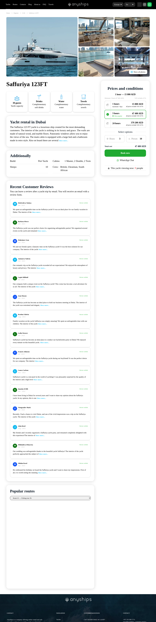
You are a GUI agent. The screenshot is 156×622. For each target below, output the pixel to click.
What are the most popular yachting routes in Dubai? (101, 548)
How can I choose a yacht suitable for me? (98, 552)
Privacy (58, 574)
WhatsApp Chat (125, 160)
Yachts (8, 4)
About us (37, 4)
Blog (30, 4)
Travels (51, 4)
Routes (15, 4)
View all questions (90, 559)
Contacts (23, 4)
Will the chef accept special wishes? (96, 544)
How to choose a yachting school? (95, 555)
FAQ (44, 4)
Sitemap (9, 574)
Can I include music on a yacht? (94, 541)
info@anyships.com (129, 547)
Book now (125, 153)
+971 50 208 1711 (129, 541)
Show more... (63, 141)
